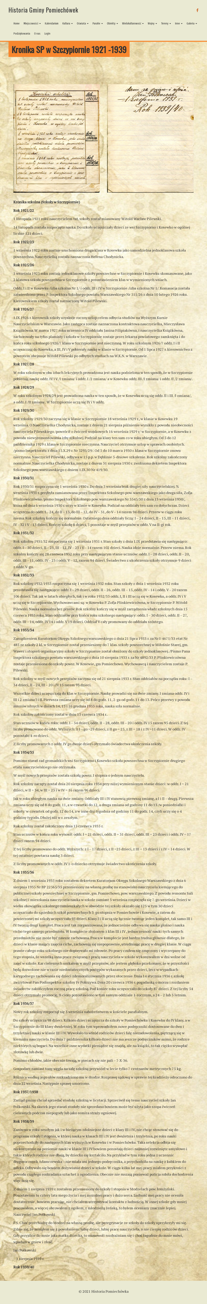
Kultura (67, 23)
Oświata (83, 23)
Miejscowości (32, 23)
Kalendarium (51, 23)
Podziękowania (22, 33)
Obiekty (112, 23)
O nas (37, 33)
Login (47, 33)
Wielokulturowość (133, 23)
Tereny (166, 23)
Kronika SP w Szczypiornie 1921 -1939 (69, 49)
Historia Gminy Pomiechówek (43, 9)
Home (17, 23)
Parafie (98, 23)
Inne (179, 23)
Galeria (192, 23)
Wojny (152, 23)
